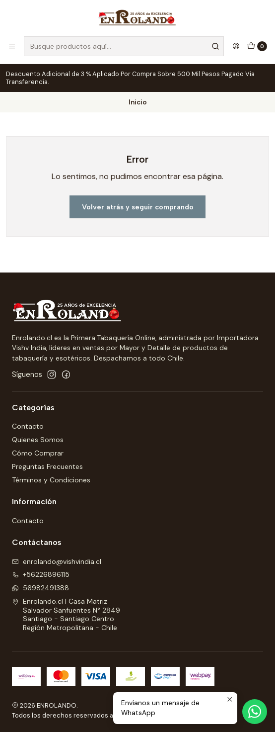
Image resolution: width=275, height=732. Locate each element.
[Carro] (257, 46)
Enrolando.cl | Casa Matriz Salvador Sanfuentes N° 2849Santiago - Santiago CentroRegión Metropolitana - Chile (66, 614)
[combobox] (124, 46)
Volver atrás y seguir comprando (138, 206)
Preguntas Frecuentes (47, 466)
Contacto (28, 426)
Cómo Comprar (38, 453)
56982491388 (40, 587)
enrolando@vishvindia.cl (56, 561)
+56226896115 (40, 574)
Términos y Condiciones (51, 479)
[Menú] (12, 46)
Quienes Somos (38, 439)
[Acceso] (236, 46)
